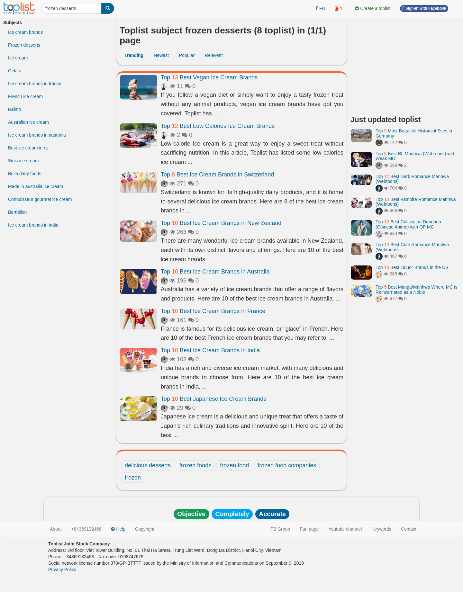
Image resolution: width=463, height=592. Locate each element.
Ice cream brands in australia (37, 135)
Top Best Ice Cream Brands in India (210, 350)
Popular (187, 55)
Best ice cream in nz (28, 147)
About (56, 529)
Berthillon (17, 212)
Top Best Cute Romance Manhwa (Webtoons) (412, 247)
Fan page (309, 529)
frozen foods (195, 465)
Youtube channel (345, 529)
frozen (133, 477)
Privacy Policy (62, 569)
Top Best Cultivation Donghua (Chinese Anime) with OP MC (408, 224)
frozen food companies (287, 465)
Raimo (14, 109)
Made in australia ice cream (35, 186)
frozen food (234, 465)
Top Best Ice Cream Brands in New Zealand (221, 223)
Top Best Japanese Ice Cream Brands (213, 399)
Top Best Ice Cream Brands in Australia (215, 271)
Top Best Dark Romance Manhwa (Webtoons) (412, 179)
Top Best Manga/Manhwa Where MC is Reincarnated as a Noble (416, 289)
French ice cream (25, 96)
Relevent (213, 55)
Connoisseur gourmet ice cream (40, 199)
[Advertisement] (405, 64)
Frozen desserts (24, 45)
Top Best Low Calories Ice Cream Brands (218, 126)
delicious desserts (148, 465)
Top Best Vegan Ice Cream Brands (209, 77)
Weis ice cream (23, 160)
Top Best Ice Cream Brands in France (213, 311)
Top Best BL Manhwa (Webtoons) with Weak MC (415, 156)
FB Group (280, 529)
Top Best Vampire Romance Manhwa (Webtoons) (416, 202)
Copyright (144, 529)
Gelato (14, 70)
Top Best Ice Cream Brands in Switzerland (217, 174)
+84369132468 (86, 529)
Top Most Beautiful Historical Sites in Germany (414, 133)
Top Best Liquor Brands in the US (412, 267)
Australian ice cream (28, 122)
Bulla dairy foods (24, 173)
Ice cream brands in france (34, 83)
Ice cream (18, 57)
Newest (161, 55)
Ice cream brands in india (33, 225)
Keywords (381, 529)
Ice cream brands (25, 32)
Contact (408, 529)
